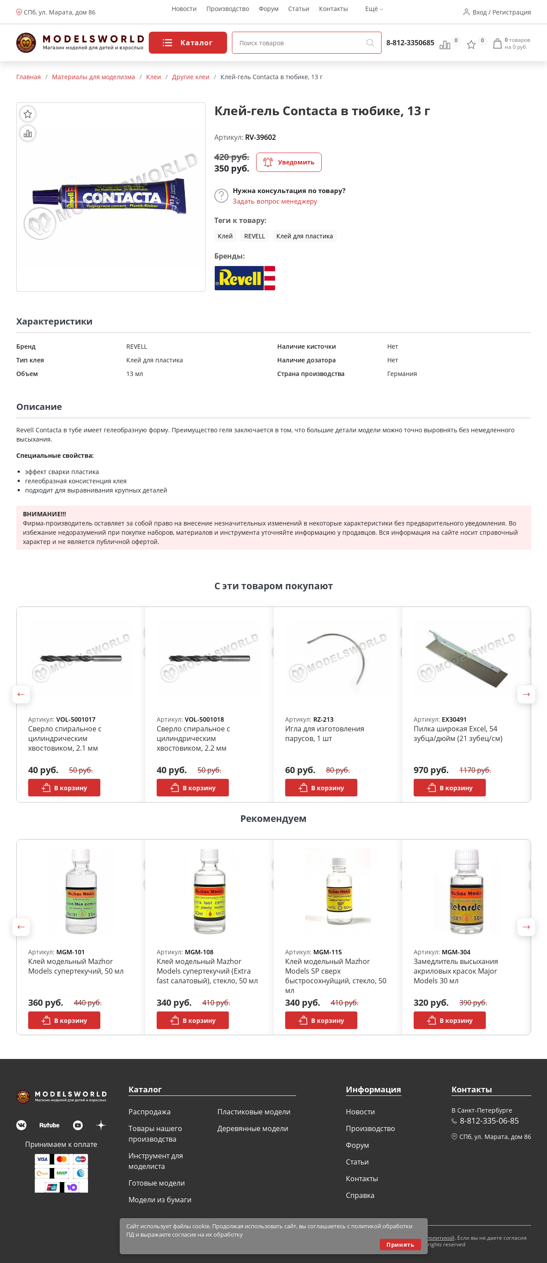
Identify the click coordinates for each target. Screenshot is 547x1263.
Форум (269, 12)
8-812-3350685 (410, 42)
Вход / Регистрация (502, 12)
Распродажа (149, 1112)
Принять (400, 1244)
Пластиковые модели (253, 1112)
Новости (184, 12)
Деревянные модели (252, 1128)
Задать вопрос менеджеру (275, 201)
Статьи (298, 12)
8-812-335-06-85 (489, 1120)
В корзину (64, 787)
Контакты (333, 12)
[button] (21, 694)
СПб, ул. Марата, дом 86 (59, 12)
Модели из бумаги (159, 1200)
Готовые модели (156, 1183)
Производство (227, 12)
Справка (360, 1195)
